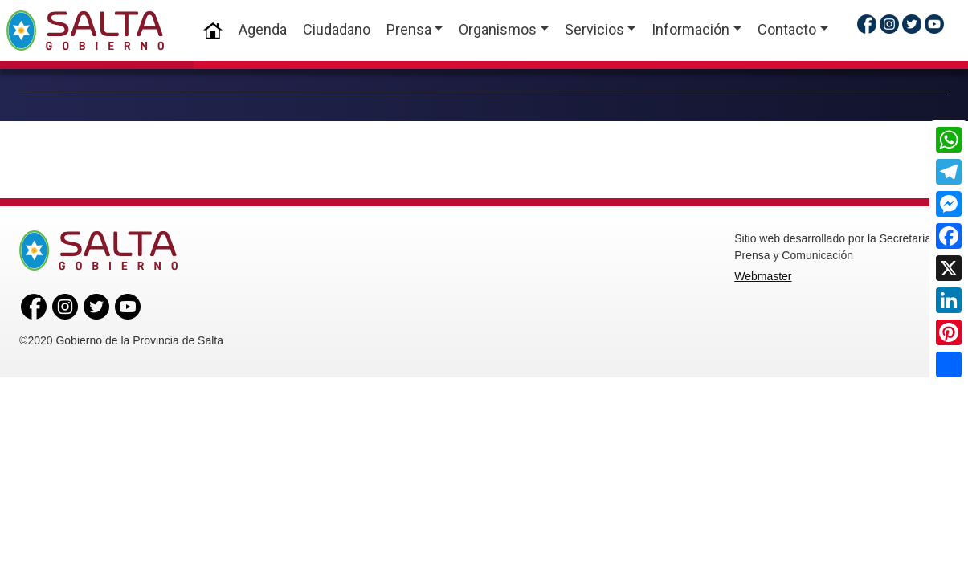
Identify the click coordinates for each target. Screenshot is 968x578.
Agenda (263, 29)
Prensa (408, 29)
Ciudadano (336, 29)
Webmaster (762, 276)
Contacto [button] (787, 29)
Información (690, 29)
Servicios (594, 29)
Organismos (498, 29)
